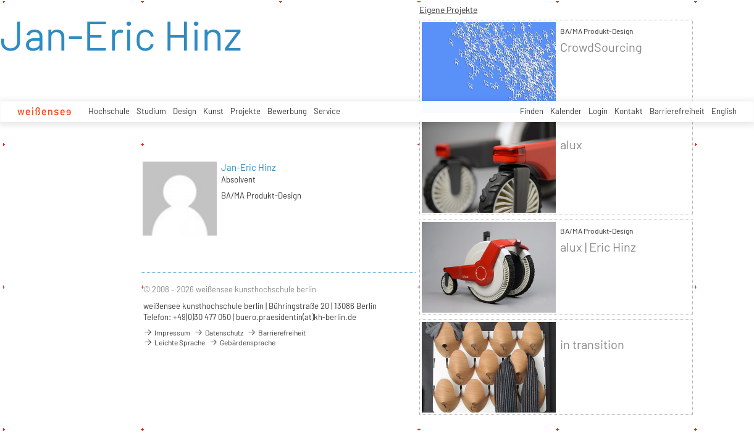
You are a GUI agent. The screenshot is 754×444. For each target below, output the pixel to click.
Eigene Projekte (448, 9)
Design (184, 111)
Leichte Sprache (174, 342)
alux (571, 144)
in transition (592, 344)
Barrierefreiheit (677, 111)
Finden (531, 111)
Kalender (566, 111)
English (724, 111)
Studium (151, 111)
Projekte (245, 111)
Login (598, 111)
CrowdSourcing (601, 47)
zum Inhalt (0, 0)
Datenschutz (218, 332)
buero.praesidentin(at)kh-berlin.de (296, 317)
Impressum (166, 332)
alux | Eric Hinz (598, 246)
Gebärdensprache (242, 342)
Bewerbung (287, 111)
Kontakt (628, 111)
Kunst (213, 111)
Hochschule (109, 111)
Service (327, 111)
